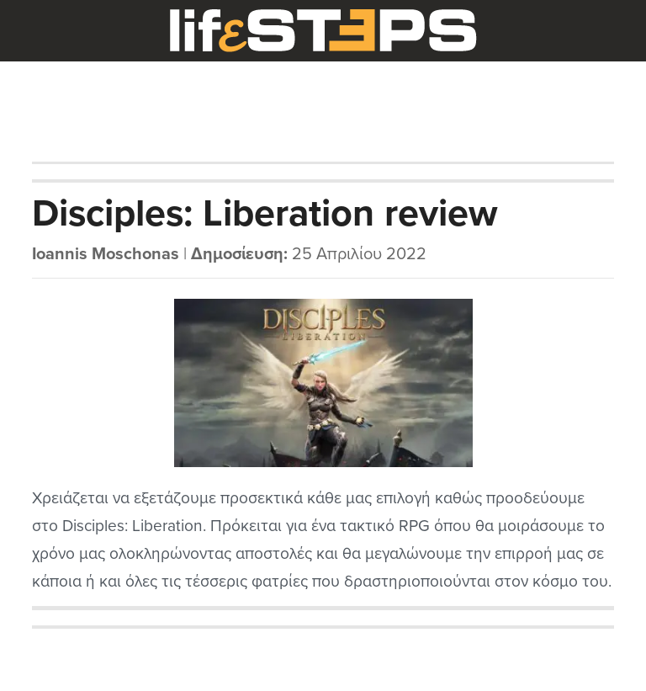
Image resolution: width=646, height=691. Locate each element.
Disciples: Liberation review (265, 214)
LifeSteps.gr (323, 31)
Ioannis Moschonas (105, 254)
